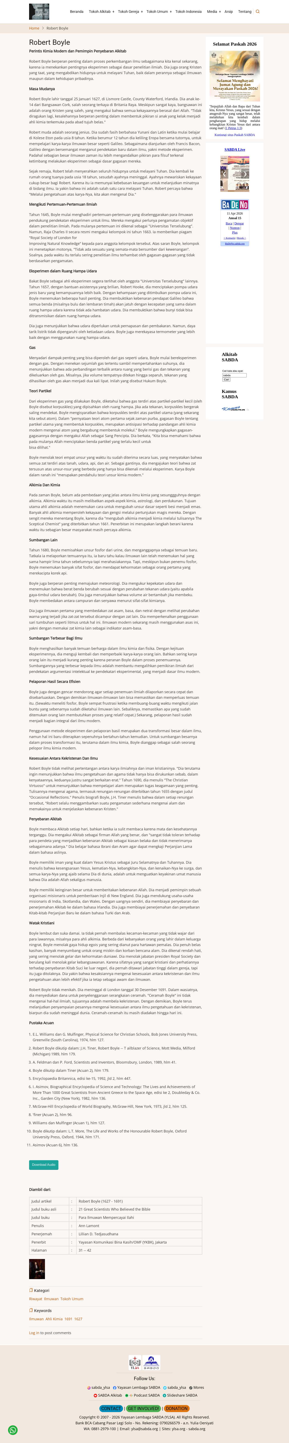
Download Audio (43, 1164)
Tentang (244, 11)
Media (212, 11)
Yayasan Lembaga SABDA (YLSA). (148, 1417)
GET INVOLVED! (143, 1408)
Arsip (229, 11)
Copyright (87, 1417)
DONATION (177, 1408)
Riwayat (35, 1298)
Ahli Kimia (54, 1318)
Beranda (76, 11)
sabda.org (196, 1428)
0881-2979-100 (103, 1428)
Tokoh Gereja (128, 11)
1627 (78, 1318)
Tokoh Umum (157, 11)
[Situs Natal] (235, 88)
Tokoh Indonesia (188, 11)
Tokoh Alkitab (100, 11)
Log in (34, 1332)
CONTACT (111, 1408)
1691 (68, 1318)
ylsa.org (178, 1428)
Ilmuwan (51, 1298)
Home (34, 28)
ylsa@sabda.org (144, 1428)
